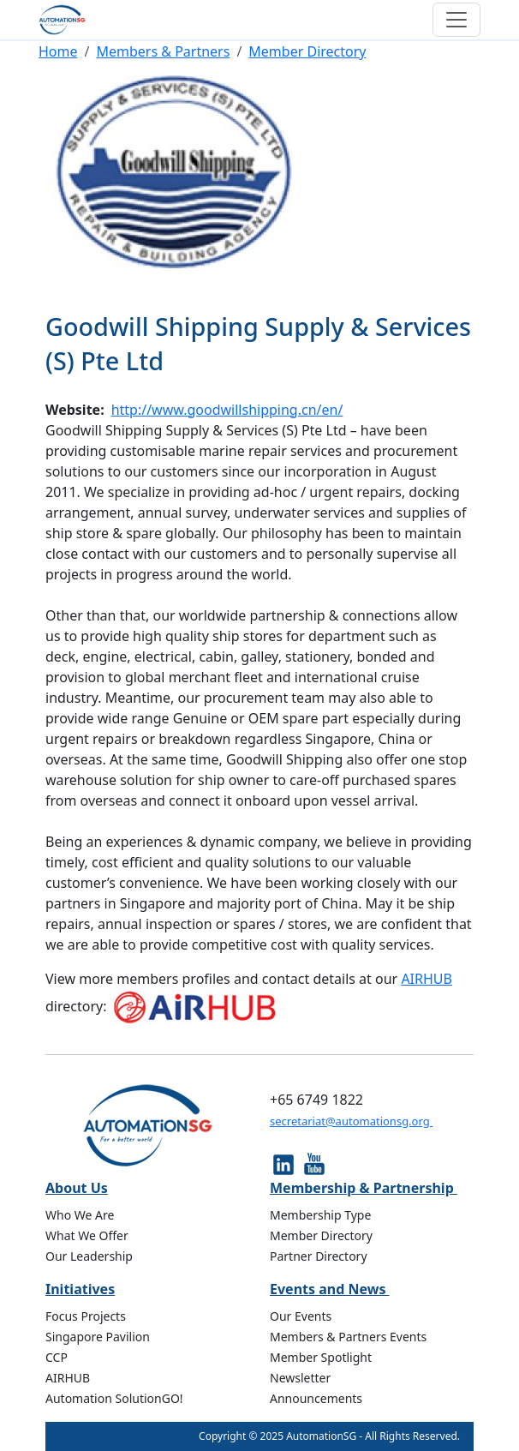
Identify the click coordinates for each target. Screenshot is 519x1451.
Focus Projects (85, 1316)
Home (58, 51)
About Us (76, 1187)
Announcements (316, 1398)
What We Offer (86, 1235)
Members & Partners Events (348, 1336)
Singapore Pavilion (97, 1336)
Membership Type (320, 1215)
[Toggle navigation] (456, 20)
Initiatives (80, 1289)
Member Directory (307, 51)
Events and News (330, 1289)
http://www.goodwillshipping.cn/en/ (227, 409)
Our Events (300, 1316)
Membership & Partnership (363, 1187)
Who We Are (79, 1215)
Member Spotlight (321, 1357)
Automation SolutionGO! (114, 1398)
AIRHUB (426, 978)
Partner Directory (318, 1256)
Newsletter (300, 1378)
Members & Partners (163, 51)
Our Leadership (89, 1256)
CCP (56, 1357)
